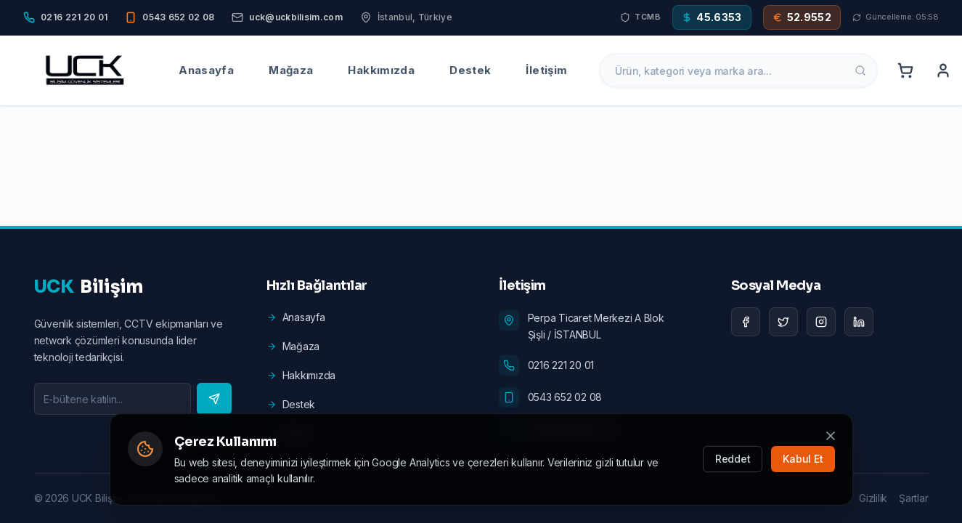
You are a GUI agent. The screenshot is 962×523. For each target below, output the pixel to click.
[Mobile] (169, 17)
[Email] (287, 17)
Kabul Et (803, 459)
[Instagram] (821, 321)
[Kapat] (830, 436)
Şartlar (913, 498)
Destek (470, 70)
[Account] (943, 70)
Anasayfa (206, 70)
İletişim (546, 70)
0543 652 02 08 (565, 397)
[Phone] (65, 17)
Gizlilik (873, 498)
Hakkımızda (381, 70)
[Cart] (905, 70)
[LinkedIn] (858, 321)
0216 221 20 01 (561, 365)
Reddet (733, 459)
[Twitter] (783, 321)
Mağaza (291, 70)
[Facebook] (745, 321)
